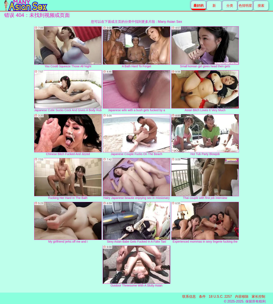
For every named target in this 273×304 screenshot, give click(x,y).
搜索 (261, 5)
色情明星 (245, 5)
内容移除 (242, 296)
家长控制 (258, 296)
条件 (202, 296)
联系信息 (189, 296)
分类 (229, 5)
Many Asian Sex (170, 21)
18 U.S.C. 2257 (220, 296)
